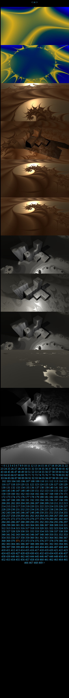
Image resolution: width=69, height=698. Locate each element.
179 (37, 496)
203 (18, 503)
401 (27, 547)
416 (32, 550)
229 (8, 509)
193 (37, 500)
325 (66, 528)
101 (66, 478)
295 (56, 521)
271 (8, 518)
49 (22, 471)
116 (4, 484)
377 (46, 540)
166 (42, 493)
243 (8, 512)
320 (42, 528)
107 (28, 481)
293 (46, 521)
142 (61, 487)
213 (65, 503)
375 (37, 540)
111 (47, 481)
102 (4, 481)
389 (37, 543)
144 (3, 490)
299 (8, 525)
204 (23, 503)
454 (13, 559)
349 (46, 534)
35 (43, 468)
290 (32, 521)
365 (56, 537)
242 (3, 512)
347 (37, 534)
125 (46, 484)
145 (8, 490)
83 (2, 478)
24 (5, 468)
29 (22, 468)
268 (61, 515)
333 (37, 531)
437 (66, 553)
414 (22, 550)
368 (3, 540)
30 (26, 468)
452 (3, 559)
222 (42, 506)
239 (56, 509)
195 (46, 500)
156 (61, 490)
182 (51, 496)
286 (13, 521)
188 (13, 500)
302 (23, 525)
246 (22, 512)
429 (27, 553)
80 (60, 474)
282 (61, 518)
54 (39, 471)
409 (66, 547)
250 (42, 512)
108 (32, 481)
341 (8, 534)
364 (51, 537)
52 (32, 471)
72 (32, 474)
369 (8, 540)
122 (32, 484)
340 (3, 534)
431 (37, 553)
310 (61, 525)
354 (3, 537)
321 (46, 528)
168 (51, 493)
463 (56, 559)
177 (27, 496)
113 (56, 481)
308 (51, 525)
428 (22, 553)
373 (27, 540)
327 (8, 531)
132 (13, 487)
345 (27, 534)
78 (53, 474)
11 (28, 465)
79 (56, 474)
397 (8, 547)
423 (65, 550)
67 (15, 474)
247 (27, 512)
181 (46, 496)
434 (51, 553)
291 (37, 521)
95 (43, 478)
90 (26, 478)
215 (8, 506)
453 (8, 559)
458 (32, 559)
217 (18, 506)
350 (51, 534)
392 (51, 543)
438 (3, 556)
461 (46, 559)
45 (9, 471)
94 (40, 478)
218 (22, 506)
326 (3, 531)
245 (18, 512)
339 (66, 531)
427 (18, 553)
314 (13, 528)
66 (12, 474)
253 (56, 512)
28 (19, 468)
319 (37, 528)
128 (61, 484)
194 (42, 500)
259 (18, 515)
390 (42, 543)
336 (51, 531)
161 (18, 493)
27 (15, 468)
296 (61, 521)
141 (56, 487)
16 (45, 465)
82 (67, 474)
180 (42, 496)
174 (13, 496)
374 (32, 540)
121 (27, 484)
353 (66, 534)
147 (18, 490)
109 (37, 481)
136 (32, 487)
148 (22, 490)
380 (61, 540)
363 (46, 537)
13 (35, 465)
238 (51, 509)
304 (32, 525)
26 (12, 468)
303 (27, 525)
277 (37, 518)
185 (66, 496)
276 (32, 518)
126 (51, 484)
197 (56, 500)
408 (61, 547)
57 (50, 471)
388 (32, 543)
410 (3, 550)
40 (60, 468)
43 (2, 471)
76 (46, 474)
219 (27, 506)
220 (32, 506)
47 (15, 471)
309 (56, 525)
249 (37, 512)
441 (18, 556)
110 (42, 481)
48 (19, 471)
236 (42, 509)
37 (50, 468)
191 (27, 500)
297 (66, 521)
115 (65, 481)
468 (36, 562)
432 (42, 553)
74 (39, 474)
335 (46, 531)
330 (22, 531)
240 (61, 509)
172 (3, 496)
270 (3, 518)
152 (42, 490)
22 (66, 465)
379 (56, 540)
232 (22, 509)
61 (63, 471)
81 (63, 474)
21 (62, 465)
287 (18, 521)
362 (42, 537)
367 (66, 537)
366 (61, 537)
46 (12, 471)
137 (37, 487)
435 (56, 553)
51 (29, 471)
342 (13, 534)
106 (23, 481)
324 (61, 528)
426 (13, 553)
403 (37, 547)
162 (22, 493)
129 (65, 484)
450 (61, 556)
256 (3, 515)
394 (61, 543)
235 (37, 509)
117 (8, 484)
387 (27, 543)
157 (66, 490)
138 (42, 487)
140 (51, 487)
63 (2, 474)
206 (32, 503)
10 (25, 465)
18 (52, 465)
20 (59, 465)
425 (8, 553)
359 (27, 537)
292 (42, 521)
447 (46, 556)
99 (57, 478)
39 (56, 468)
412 (13, 550)
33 (36, 468)
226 (61, 506)
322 (51, 528)
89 (23, 478)
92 (33, 478)
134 (22, 487)
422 (61, 550)
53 (36, 471)
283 (66, 518)
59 (56, 471)
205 (27, 503)
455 (18, 559)
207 (37, 503)
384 (13, 543)
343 (18, 534)
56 (46, 471)
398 (13, 547)
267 (56, 515)
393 (56, 543)
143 (66, 487)
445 (37, 556)
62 (67, 471)
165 (37, 493)
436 (61, 553)
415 (27, 550)
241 (66, 509)
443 (27, 556)
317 (27, 528)
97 (50, 478)
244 (13, 512)
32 (32, 468)
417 (37, 550)
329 (18, 531)
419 (46, 550)
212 (61, 503)
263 (37, 515)
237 (46, 509)
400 (22, 547)
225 (56, 506)
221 (37, 506)
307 (46, 525)
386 (22, 543)
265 (46, 515)
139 (46, 487)
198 (61, 500)
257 (8, 515)
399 (18, 547)
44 (5, 471)
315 (18, 528)
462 (51, 559)
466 (26, 562)
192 (32, 500)
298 (3, 525)
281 (56, 518)
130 (3, 487)
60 (60, 471)
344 (22, 534)
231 (18, 509)
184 (61, 496)
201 (8, 503)
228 (3, 509)
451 (66, 556)
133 (18, 487)
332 (32, 531)
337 (56, 531)
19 (56, 465)
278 (42, 518)
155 (56, 490)
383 (8, 543)
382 (3, 543)
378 (51, 540)
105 (18, 481)
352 (61, 534)
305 (37, 525)
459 (37, 559)
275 (27, 518)
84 (5, 478)
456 (22, 559)
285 (8, 521)
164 (32, 493)
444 (32, 556)
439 (8, 556)
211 (56, 503)
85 (9, 478)
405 (46, 547)
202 (13, 503)
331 (27, 531)
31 (29, 468)
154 (51, 490)
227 (66, 506)
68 (19, 474)
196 (51, 500)
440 (13, 556)
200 (3, 503)
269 (66, 515)
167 (46, 493)
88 (19, 478)
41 (63, 468)
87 (16, 478)
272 (13, 518)
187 (8, 500)
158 (3, 493)
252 (51, 512)
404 (42, 547)
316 (22, 528)
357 (18, 537)
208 (42, 503)
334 (42, 531)
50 (26, 471)
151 (37, 490)
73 (36, 474)
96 (46, 478)
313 (8, 528)
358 (22, 537)
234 (32, 509)
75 (43, 474)
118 (13, 484)
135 (27, 487)
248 (32, 512)
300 (13, 525)
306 (42, 525)
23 (2, 468)
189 (18, 500)
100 (61, 478)
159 (8, 493)
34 (39, 468)
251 (46, 512)
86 (12, 478)
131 (8, 487)
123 (37, 484)
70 (26, 474)
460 (42, 559)
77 (50, 474)
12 (32, 465)
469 (41, 562)
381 (66, 540)
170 (61, 493)
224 (51, 506)
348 (42, 534)
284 (3, 521)
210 (51, 503)
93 (36, 478)
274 (22, 518)
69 (22, 474)
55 (43, 471)
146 (13, 490)
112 (51, 481)
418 (42, 550)
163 (27, 493)
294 (51, 521)
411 (8, 550)
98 (53, 478)
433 (46, 553)
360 (32, 537)
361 (37, 537)
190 (22, 500)
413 (18, 550)
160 (13, 493)
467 (31, 562)
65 (9, 474)
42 (67, 468)
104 (13, 481)
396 (3, 547)
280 (51, 518)
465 (66, 559)
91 (29, 478)
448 (51, 556)
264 (42, 515)
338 (61, 531)
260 (22, 515)
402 (32, 547)
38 (53, 468)
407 (56, 547)
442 (22, 556)
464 (61, 559)
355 (8, 537)
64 (5, 474)
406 (51, 547)
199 (66, 500)
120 (22, 484)
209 (46, 503)
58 (53, 471)
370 (13, 540)
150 (32, 490)
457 (27, 559)
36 (46, 468)
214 (3, 506)
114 (61, 481)
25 (9, 468)
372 (22, 540)
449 (56, 556)
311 (66, 525)
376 (42, 540)
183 (56, 496)
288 (22, 521)
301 (18, 525)
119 (18, 484)
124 (41, 484)
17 (49, 465)
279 (46, 518)
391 (46, 543)
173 (8, 496)
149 (27, 490)
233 (27, 509)
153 (46, 490)
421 (56, 550)
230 (13, 509)
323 (56, 528)
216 (13, 506)
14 (39, 465)
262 (32, 515)
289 (27, 521)
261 (27, 515)
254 (61, 512)
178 (32, 496)
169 (56, 493)
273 (18, 518)
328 (13, 531)
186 (3, 500)
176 (22, 496)
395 (66, 543)
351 (56, 534)
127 (56, 484)
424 (3, 553)
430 (32, 553)
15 (42, 465)
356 (13, 537)
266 (51, 515)
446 (42, 556)
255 (66, 512)
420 (51, 550)
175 (18, 496)
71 (29, 474)
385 (18, 543)
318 (32, 528)
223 (46, 506)
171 (66, 493)
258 (13, 515)
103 (8, 481)
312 (3, 528)
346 (32, 534)
